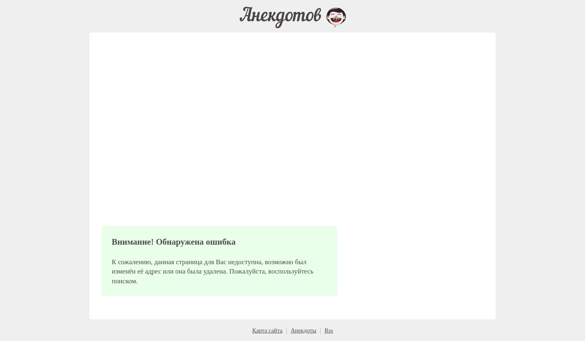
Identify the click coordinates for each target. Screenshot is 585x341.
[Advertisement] (219, 142)
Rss (329, 330)
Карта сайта (267, 330)
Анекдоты (303, 330)
